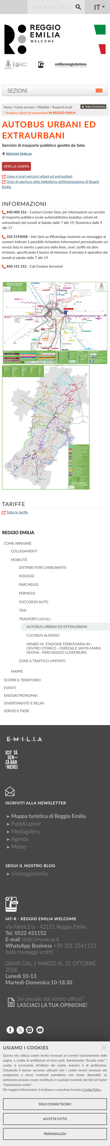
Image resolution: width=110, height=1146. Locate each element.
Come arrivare (24, 107)
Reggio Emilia (18, 532)
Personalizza (55, 1134)
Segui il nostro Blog (30, 865)
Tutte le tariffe (17, 512)
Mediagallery (25, 831)
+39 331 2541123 (75, 945)
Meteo (18, 846)
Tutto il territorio (93, 106)
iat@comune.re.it (40, 939)
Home (8, 107)
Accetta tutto (55, 1119)
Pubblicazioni (26, 824)
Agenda (19, 839)
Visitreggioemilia (29, 873)
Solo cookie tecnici (55, 1104)
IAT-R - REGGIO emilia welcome (40, 918)
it (97, 7)
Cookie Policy (92, 1089)
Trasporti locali (62, 107)
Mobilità (43, 107)
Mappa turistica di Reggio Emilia (48, 816)
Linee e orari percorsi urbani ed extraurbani (39, 176)
